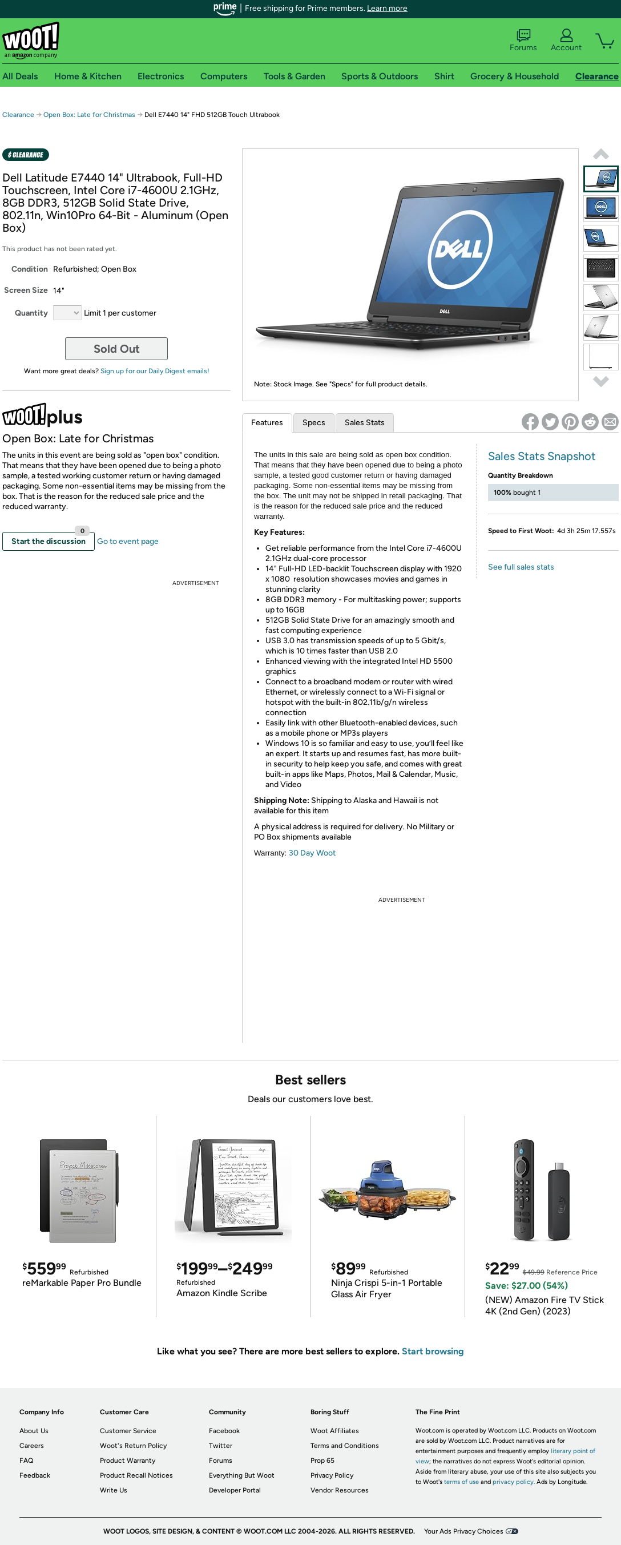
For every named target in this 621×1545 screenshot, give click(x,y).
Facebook (224, 1431)
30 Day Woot (312, 853)
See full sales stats (521, 567)
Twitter (220, 1446)
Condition (29, 269)
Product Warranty (127, 1461)
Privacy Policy (331, 1475)
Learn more (387, 8)
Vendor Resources (339, 1490)
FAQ (26, 1461)
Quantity (31, 313)
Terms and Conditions (344, 1446)
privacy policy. (514, 1482)
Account (566, 41)
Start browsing (433, 1351)
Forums (523, 41)
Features (267, 422)
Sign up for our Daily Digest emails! (154, 371)
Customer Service (128, 1431)
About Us (34, 1431)
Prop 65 (322, 1461)
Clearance (18, 115)
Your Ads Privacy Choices (463, 1531)
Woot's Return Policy (133, 1446)
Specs (314, 422)
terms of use (461, 1482)
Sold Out (117, 349)
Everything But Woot (242, 1475)
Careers (31, 1446)
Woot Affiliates (334, 1431)
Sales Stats (365, 422)
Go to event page (128, 541)
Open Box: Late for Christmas (89, 115)
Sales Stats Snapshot (542, 456)
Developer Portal (235, 1490)
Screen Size (26, 290)
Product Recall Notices (136, 1475)
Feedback (34, 1475)
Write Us (113, 1490)
